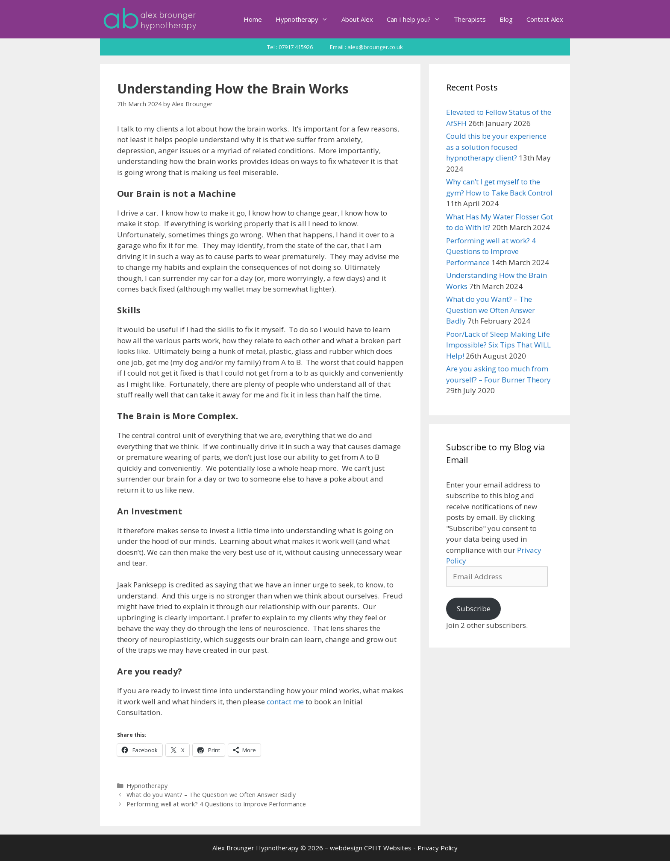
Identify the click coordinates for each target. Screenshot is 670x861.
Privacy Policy (437, 847)
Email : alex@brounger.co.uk (366, 47)
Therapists (470, 19)
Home (253, 19)
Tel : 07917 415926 (290, 47)
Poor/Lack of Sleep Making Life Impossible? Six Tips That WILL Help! (498, 345)
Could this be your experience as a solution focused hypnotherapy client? (496, 147)
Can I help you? (417, 19)
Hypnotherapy (305, 19)
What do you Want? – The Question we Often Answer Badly (211, 795)
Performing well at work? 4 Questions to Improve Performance (216, 804)
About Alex (357, 19)
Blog (506, 19)
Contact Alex (544, 19)
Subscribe (474, 608)
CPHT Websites (387, 847)
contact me (285, 701)
